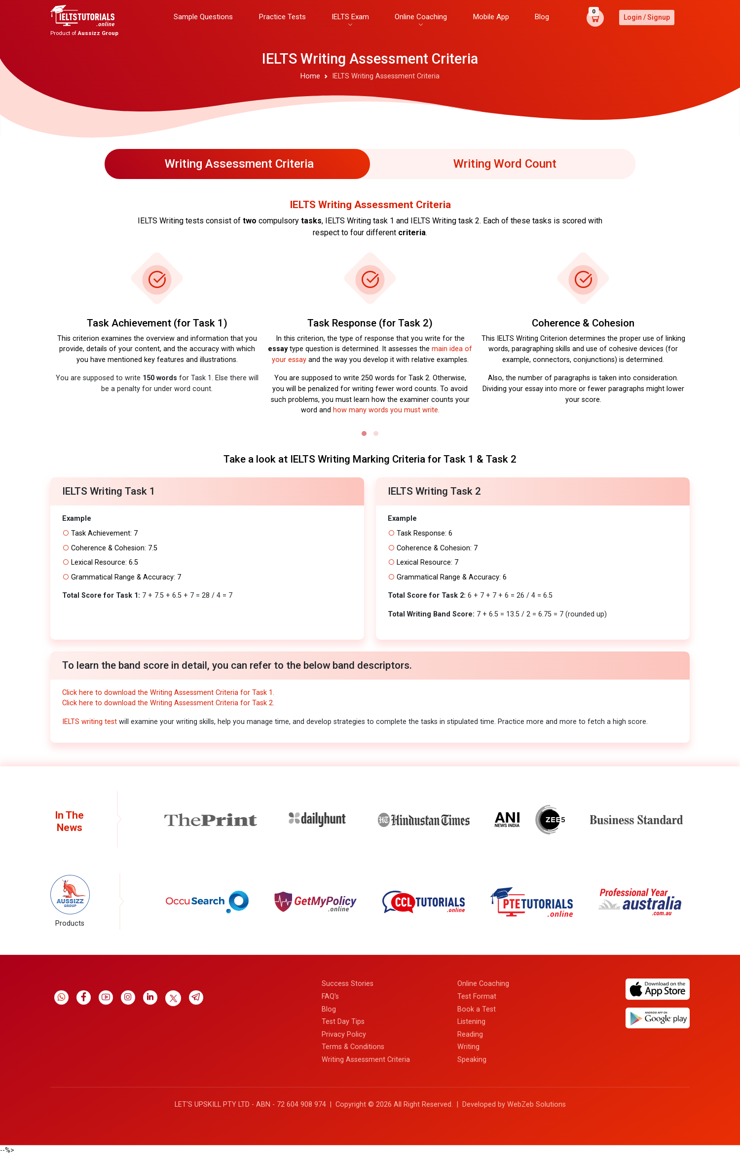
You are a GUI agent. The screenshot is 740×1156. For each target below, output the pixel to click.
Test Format (476, 1109)
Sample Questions (203, 16)
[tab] (237, 164)
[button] (364, 433)
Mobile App (491, 16)
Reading (470, 1147)
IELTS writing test (89, 722)
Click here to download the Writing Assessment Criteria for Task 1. (168, 692)
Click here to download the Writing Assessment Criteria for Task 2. (168, 703)
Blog (542, 16)
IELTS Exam (350, 16)
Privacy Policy (344, 1147)
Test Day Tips (343, 1134)
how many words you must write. (386, 410)
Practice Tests (282, 16)
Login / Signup (647, 17)
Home (310, 76)
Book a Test (476, 1122)
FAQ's (330, 1109)
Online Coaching (421, 16)
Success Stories (347, 1096)
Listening (471, 1134)
